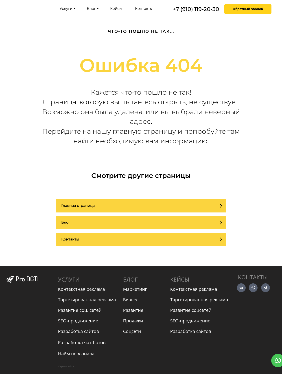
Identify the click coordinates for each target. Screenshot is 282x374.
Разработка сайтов (78, 331)
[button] (247, 9)
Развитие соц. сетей (80, 310)
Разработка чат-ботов (82, 342)
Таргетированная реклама (87, 300)
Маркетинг (135, 289)
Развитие (133, 310)
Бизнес (130, 300)
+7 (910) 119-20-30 (196, 9)
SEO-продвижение (78, 321)
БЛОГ (130, 279)
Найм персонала (76, 354)
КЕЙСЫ (179, 279)
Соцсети (132, 331)
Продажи (133, 321)
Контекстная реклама (81, 289)
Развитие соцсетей (191, 310)
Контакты (253, 277)
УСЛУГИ (69, 279)
